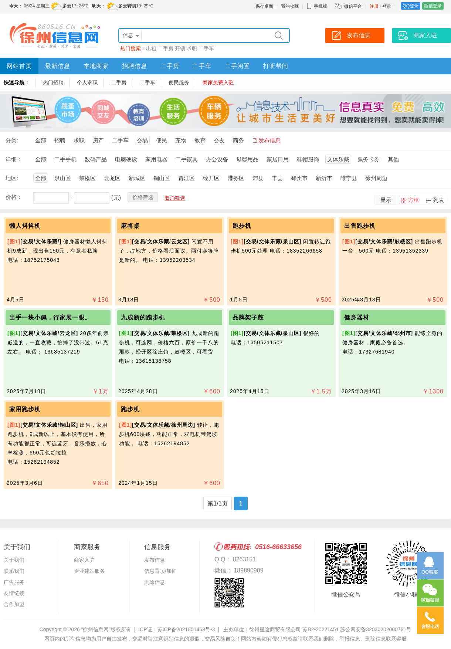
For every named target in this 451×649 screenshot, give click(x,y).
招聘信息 (134, 66)
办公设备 (217, 159)
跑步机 (242, 226)
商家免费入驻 (218, 82)
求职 (192, 48)
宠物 (180, 140)
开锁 (180, 48)
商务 (238, 140)
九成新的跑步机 (143, 317)
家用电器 (156, 159)
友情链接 (14, 593)
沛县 (258, 178)
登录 (386, 6)
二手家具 (187, 159)
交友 (219, 140)
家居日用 (278, 159)
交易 (142, 140)
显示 (385, 200)
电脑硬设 (126, 159)
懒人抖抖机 (25, 226)
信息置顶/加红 (160, 571)
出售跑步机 (360, 226)
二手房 (165, 48)
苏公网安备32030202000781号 (375, 629)
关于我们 (14, 560)
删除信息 (154, 582)
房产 (98, 140)
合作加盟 (14, 604)
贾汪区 (186, 178)
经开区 (211, 178)
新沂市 (324, 178)
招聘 (59, 140)
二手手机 (65, 159)
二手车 (206, 48)
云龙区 (112, 178)
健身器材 (356, 317)
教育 (200, 140)
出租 (151, 48)
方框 (413, 200)
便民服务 (179, 82)
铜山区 (161, 178)
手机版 (316, 6)
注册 (374, 6)
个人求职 (87, 82)
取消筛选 (175, 198)
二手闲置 (237, 66)
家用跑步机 (25, 409)
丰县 (277, 178)
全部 (40, 140)
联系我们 (14, 571)
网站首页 (19, 66)
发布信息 (269, 140)
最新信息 (57, 66)
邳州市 (299, 178)
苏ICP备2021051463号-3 (186, 629)
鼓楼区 (87, 178)
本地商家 (96, 66)
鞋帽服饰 (308, 159)
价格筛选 (142, 197)
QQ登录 (410, 6)
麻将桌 (130, 226)
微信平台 (353, 6)
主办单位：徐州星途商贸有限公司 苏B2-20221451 (281, 629)
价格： (14, 197)
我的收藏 (290, 6)
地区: (12, 178)
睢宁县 (348, 178)
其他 (393, 159)
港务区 (236, 178)
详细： (14, 159)
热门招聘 (53, 82)
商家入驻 (84, 560)
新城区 (137, 178)
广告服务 (14, 582)
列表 (438, 200)
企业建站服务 (89, 571)
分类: (12, 140)
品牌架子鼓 (248, 317)
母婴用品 (247, 159)
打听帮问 (275, 66)
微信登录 (433, 6)
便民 (161, 140)
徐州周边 (376, 178)
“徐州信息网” (96, 629)
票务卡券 (368, 159)
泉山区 (62, 178)
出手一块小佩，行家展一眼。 (50, 317)
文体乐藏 (338, 159)
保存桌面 (264, 6)
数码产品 (96, 159)
